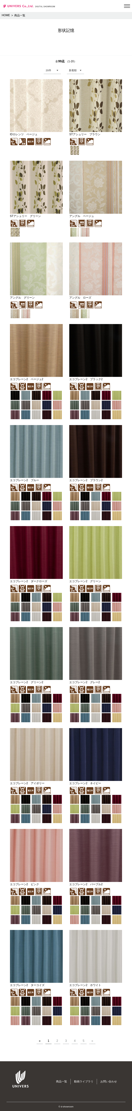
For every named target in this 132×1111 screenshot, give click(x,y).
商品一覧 (61, 1081)
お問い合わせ (108, 1081)
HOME (6, 15)
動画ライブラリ (83, 1081)
